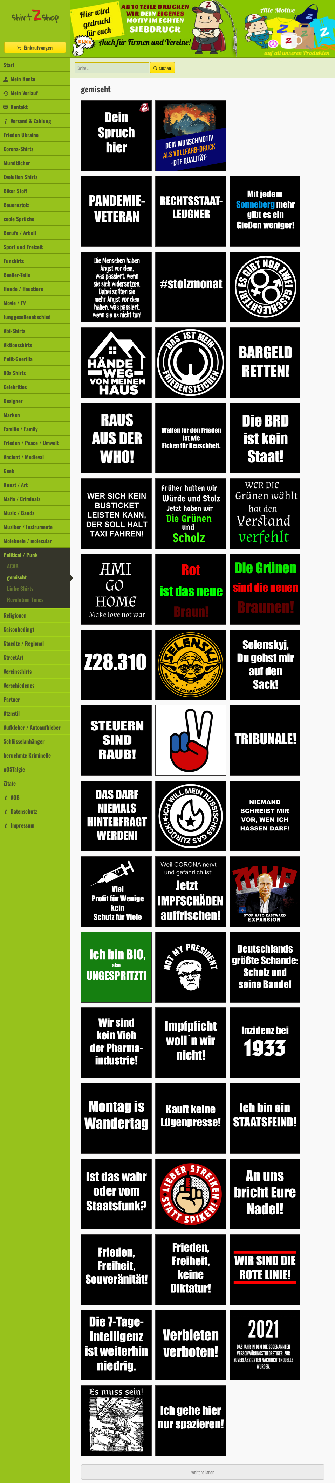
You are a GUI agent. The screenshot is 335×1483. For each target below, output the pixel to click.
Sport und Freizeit (23, 247)
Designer (13, 401)
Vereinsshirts (18, 671)
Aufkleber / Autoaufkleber (32, 727)
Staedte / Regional (24, 643)
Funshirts (14, 261)
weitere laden (202, 1472)
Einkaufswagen (34, 47)
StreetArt (13, 657)
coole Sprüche (19, 219)
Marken (12, 415)
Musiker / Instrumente (28, 526)
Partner (12, 699)
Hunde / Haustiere (23, 289)
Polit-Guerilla (18, 359)
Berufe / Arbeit (20, 233)
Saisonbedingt (19, 629)
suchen (161, 67)
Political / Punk (21, 554)
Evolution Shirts (20, 177)
